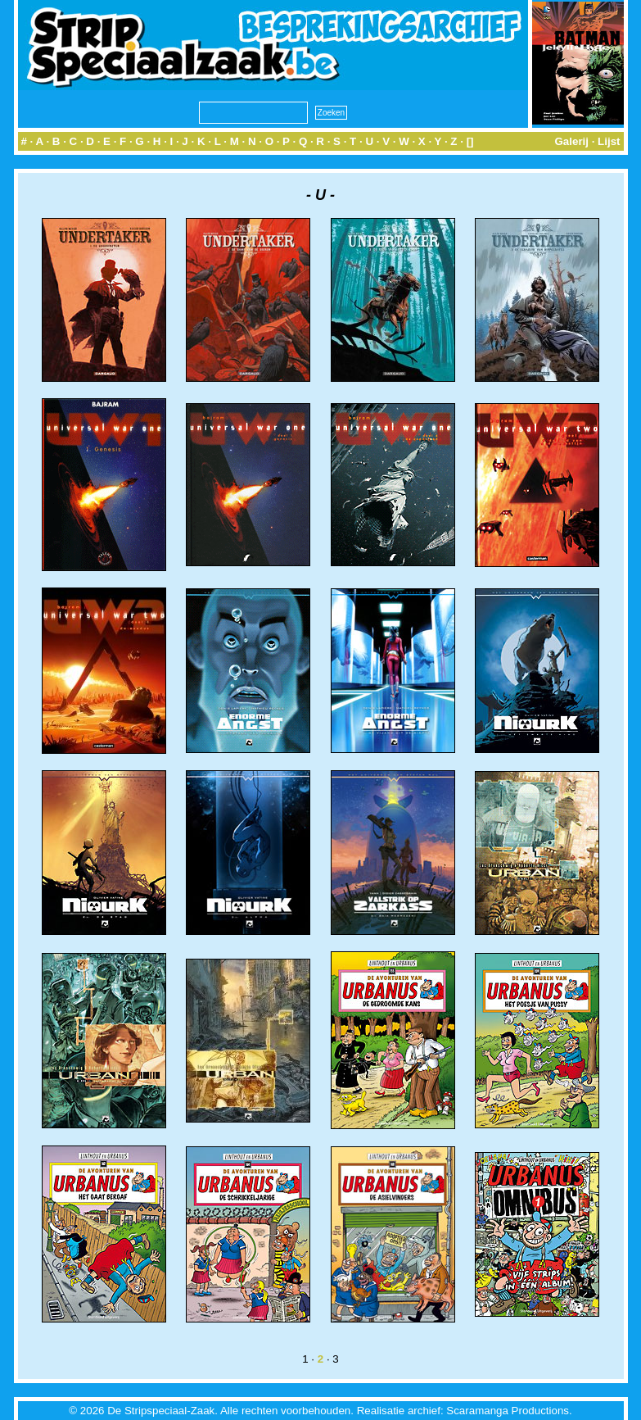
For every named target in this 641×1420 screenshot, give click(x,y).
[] (470, 141)
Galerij (571, 141)
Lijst (609, 141)
